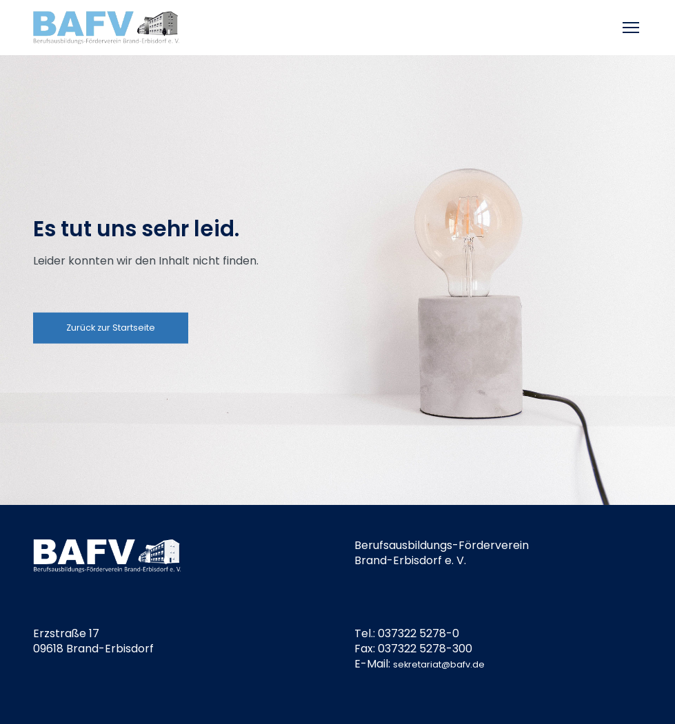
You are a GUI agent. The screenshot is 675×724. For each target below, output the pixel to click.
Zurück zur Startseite (110, 327)
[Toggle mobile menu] (632, 27)
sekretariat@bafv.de (439, 664)
